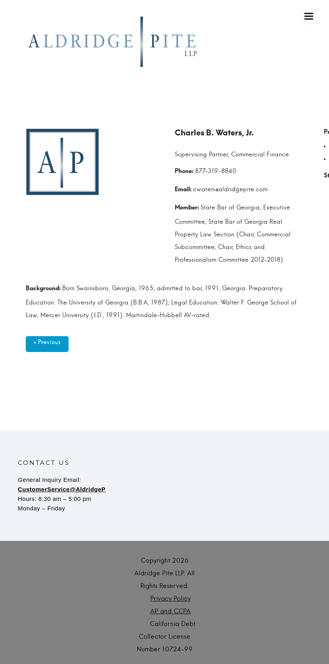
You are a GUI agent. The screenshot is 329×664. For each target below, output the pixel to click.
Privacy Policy (170, 599)
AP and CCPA (170, 611)
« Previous (47, 344)
